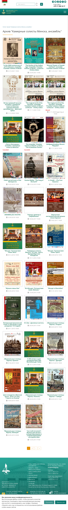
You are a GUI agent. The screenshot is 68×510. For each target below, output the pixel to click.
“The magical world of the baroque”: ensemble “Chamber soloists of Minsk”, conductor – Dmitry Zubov (33, 105)
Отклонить (49, 502)
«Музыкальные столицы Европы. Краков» (12, 359)
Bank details (32, 477)
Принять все (61, 502)
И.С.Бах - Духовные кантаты (34, 323)
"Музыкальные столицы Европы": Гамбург (55, 395)
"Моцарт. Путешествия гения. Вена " (12, 251)
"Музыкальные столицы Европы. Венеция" (12, 432)
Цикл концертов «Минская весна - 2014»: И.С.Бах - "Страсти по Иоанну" (12, 396)
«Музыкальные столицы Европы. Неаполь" (34, 395)
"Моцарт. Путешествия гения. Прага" (55, 251)
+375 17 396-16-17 (59, 6)
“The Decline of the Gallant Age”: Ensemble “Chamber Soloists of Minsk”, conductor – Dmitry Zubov (34, 67)
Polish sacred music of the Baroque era (12, 181)
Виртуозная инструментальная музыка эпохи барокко (55, 216)
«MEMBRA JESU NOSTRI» (12, 215)
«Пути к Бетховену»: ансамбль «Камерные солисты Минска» (12, 145)
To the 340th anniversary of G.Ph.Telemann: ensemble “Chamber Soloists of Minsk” (12, 66)
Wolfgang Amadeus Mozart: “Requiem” (55, 145)
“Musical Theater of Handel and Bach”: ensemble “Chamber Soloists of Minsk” (55, 66)
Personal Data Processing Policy (34, 468)
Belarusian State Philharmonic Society (12, 12)
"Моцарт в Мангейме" (55, 288)
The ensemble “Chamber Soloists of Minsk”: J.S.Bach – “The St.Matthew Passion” (34, 145)
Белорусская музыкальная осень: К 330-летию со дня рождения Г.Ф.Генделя (12, 324)
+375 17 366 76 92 (53, 478)
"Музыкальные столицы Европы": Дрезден (55, 359)
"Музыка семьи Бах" (12, 288)
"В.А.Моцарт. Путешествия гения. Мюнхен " (34, 289)
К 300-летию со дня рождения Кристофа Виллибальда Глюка (34, 360)
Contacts (31, 479)
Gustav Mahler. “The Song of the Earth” (34, 181)
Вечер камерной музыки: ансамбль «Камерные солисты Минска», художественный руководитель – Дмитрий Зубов (12, 107)
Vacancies (31, 481)
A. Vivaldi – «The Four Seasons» (55, 181)
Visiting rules (32, 475)
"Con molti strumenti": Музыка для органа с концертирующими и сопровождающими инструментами (34, 434)
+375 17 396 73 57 (53, 479)
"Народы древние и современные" (34, 215)
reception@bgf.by (53, 467)
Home (4, 27)
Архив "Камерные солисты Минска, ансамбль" (19, 27)
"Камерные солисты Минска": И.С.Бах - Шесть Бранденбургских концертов (34, 253)
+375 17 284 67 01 (53, 473)
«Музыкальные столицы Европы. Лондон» (55, 323)
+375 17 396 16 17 (53, 472)
